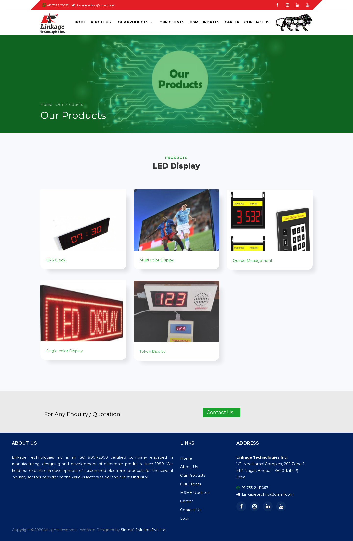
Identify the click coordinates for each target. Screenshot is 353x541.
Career (232, 22)
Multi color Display (156, 263)
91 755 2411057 (252, 487)
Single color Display (64, 357)
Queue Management (252, 266)
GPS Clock (55, 263)
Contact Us (257, 22)
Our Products (133, 22)
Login (185, 518)
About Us (101, 22)
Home (80, 22)
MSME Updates (204, 22)
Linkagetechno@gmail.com (93, 5)
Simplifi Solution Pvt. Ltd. (143, 529)
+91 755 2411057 (55, 5)
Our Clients (172, 22)
